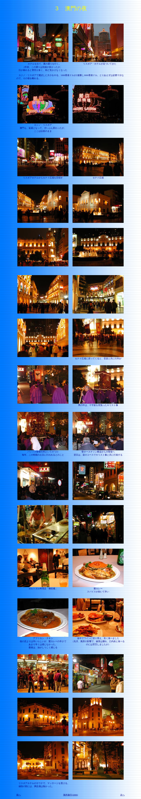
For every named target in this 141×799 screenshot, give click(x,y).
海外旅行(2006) (70, 795)
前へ (18, 795)
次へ (122, 795)
